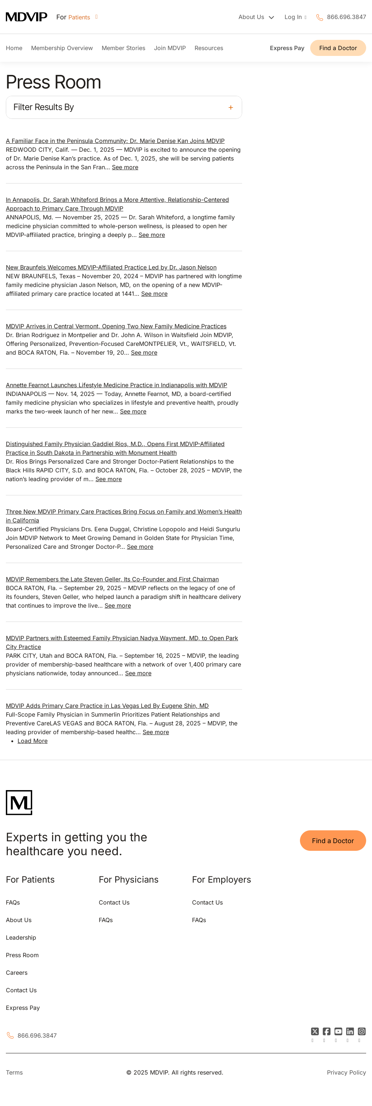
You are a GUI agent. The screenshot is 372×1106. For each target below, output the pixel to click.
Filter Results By (44, 107)
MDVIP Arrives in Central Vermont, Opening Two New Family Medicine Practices (116, 326)
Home (14, 48)
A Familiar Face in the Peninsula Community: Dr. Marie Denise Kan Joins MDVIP (115, 140)
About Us (18, 920)
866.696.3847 (346, 16)
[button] (124, 107)
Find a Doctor (338, 48)
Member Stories (123, 48)
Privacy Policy (346, 1072)
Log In (294, 16)
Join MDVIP (170, 48)
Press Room (22, 955)
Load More (33, 740)
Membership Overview (62, 48)
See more (125, 167)
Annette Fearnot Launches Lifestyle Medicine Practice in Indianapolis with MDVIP (116, 385)
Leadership (21, 937)
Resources (209, 48)
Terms (14, 1072)
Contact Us (21, 990)
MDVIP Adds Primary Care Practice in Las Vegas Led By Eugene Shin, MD (107, 705)
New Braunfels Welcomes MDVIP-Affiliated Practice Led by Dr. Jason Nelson (111, 267)
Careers (16, 972)
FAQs (13, 902)
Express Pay (287, 48)
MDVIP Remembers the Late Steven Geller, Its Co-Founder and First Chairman (112, 579)
